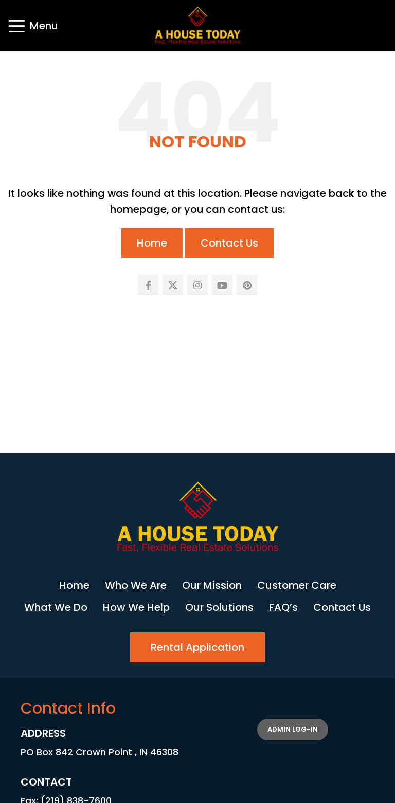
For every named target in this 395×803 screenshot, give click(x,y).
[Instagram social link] (197, 285)
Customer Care (296, 585)
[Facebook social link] (148, 285)
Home (152, 243)
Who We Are (136, 585)
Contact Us (229, 243)
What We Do (55, 607)
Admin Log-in (292, 729)
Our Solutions (219, 607)
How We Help (136, 607)
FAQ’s (283, 607)
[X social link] (173, 285)
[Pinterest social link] (247, 285)
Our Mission (212, 585)
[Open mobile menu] (33, 25)
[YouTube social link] (222, 285)
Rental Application (197, 647)
